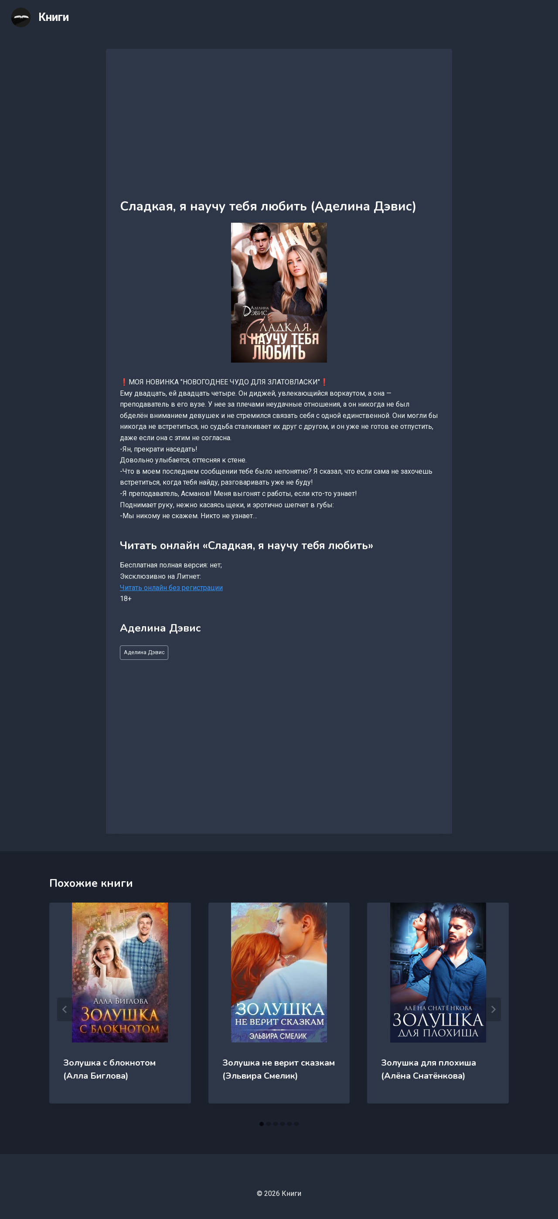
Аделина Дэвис (144, 652)
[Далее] (493, 1009)
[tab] (261, 1124)
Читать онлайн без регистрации (171, 588)
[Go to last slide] (65, 1009)
